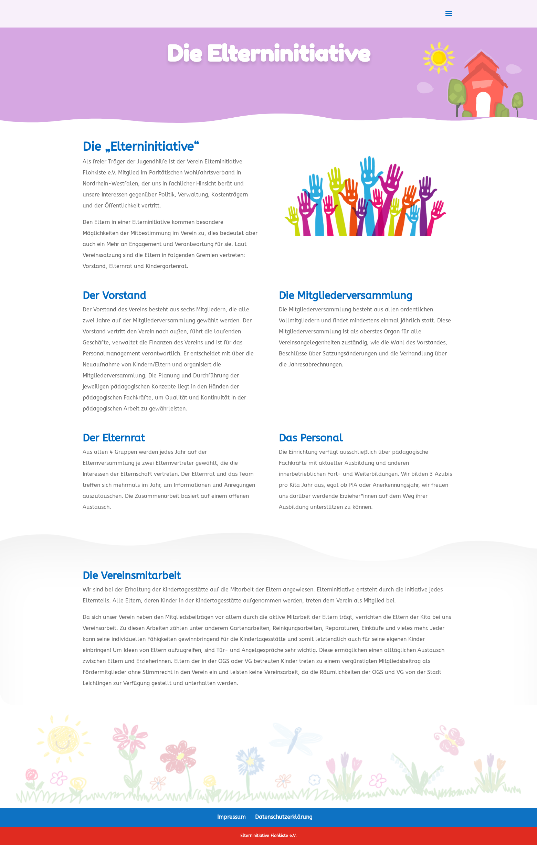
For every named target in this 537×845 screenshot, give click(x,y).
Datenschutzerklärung (283, 817)
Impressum (231, 817)
